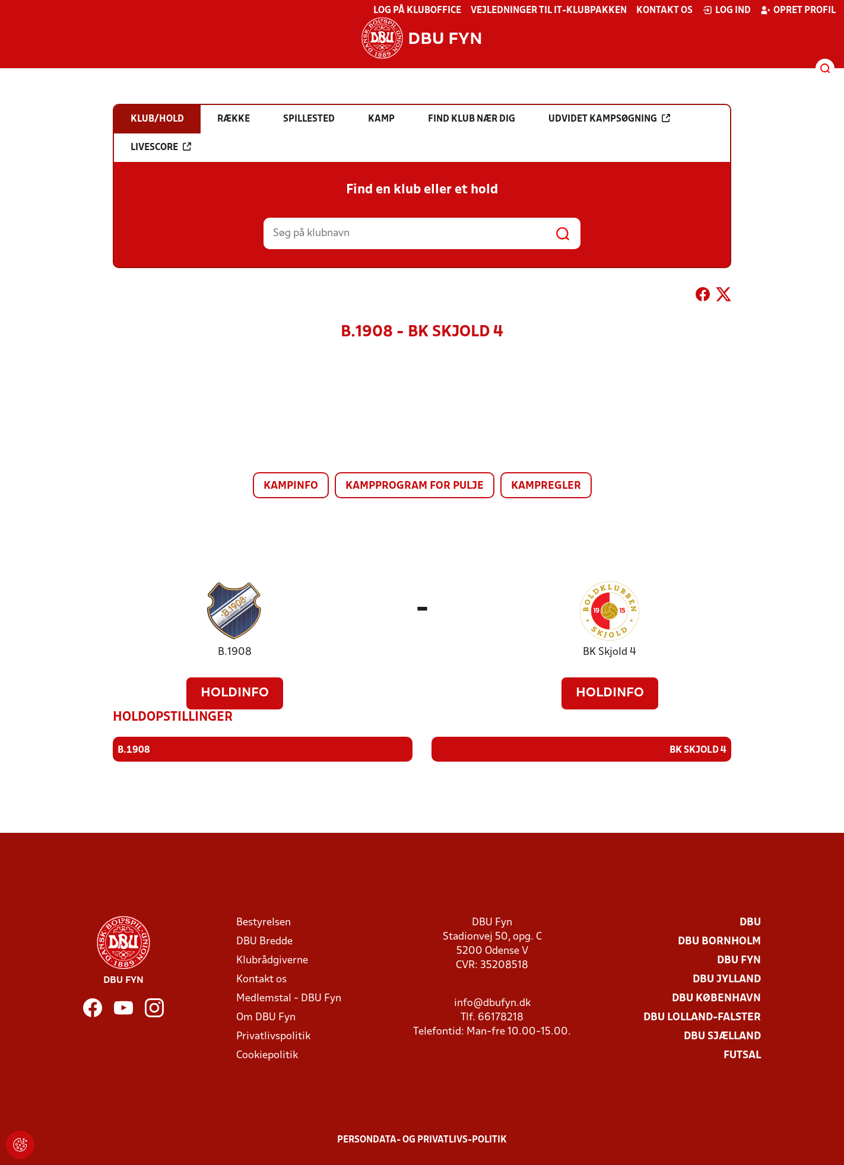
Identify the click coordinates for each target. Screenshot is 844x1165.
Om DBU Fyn (266, 1017)
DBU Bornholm (719, 941)
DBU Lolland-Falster (702, 1017)
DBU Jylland (727, 979)
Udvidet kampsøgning (609, 118)
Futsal (742, 1055)
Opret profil (798, 10)
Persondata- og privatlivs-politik (422, 1139)
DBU (750, 922)
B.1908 (235, 652)
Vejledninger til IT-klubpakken (549, 11)
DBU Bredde (264, 941)
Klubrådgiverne (272, 960)
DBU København (716, 998)
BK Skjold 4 (609, 652)
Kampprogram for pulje (414, 486)
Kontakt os (664, 11)
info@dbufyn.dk (492, 1003)
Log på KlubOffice (417, 11)
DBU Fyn (739, 960)
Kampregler (546, 486)
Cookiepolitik (267, 1055)
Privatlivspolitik (273, 1036)
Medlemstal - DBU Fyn (288, 998)
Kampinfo (291, 486)
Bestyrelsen (263, 922)
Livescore (161, 147)
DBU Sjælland (722, 1036)
